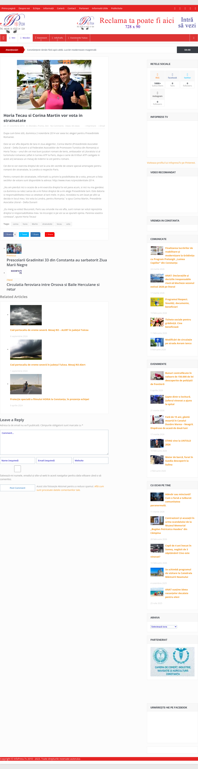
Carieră (60, 8)
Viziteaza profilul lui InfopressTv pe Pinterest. (171, 162)
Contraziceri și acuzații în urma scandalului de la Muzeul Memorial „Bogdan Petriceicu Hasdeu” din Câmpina (172, 525)
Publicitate (116, 8)
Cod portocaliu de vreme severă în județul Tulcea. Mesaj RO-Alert (47, 364)
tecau (59, 224)
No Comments (57, 125)
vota (68, 224)
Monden (25, 37)
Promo (41, 125)
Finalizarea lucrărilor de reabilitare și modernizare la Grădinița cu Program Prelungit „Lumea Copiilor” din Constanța (172, 255)
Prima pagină (8, 8)
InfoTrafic (57, 37)
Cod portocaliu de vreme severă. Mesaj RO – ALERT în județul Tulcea (49, 330)
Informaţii (48, 8)
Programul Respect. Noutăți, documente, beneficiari (177, 303)
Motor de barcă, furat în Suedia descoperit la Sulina (179, 461)
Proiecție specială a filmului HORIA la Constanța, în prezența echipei (49, 399)
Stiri (12, 37)
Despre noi (24, 8)
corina (15, 224)
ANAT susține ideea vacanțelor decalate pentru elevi (176, 593)
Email (102, 125)
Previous (11, 255)
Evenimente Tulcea (77, 37)
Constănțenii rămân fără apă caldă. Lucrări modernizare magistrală (61, 49)
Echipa (36, 8)
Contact (72, 8)
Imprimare (90, 125)
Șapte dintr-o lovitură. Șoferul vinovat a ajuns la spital (178, 400)
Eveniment (41, 37)
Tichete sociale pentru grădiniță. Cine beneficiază (178, 323)
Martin (35, 224)
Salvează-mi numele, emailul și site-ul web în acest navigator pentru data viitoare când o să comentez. (50, 477)
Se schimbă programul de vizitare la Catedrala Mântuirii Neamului (178, 573)
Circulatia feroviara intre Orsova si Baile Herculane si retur (53, 287)
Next (10, 279)
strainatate (47, 224)
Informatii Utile (100, 8)
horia (25, 224)
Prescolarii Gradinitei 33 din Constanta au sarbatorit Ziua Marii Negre (57, 262)
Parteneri (84, 8)
